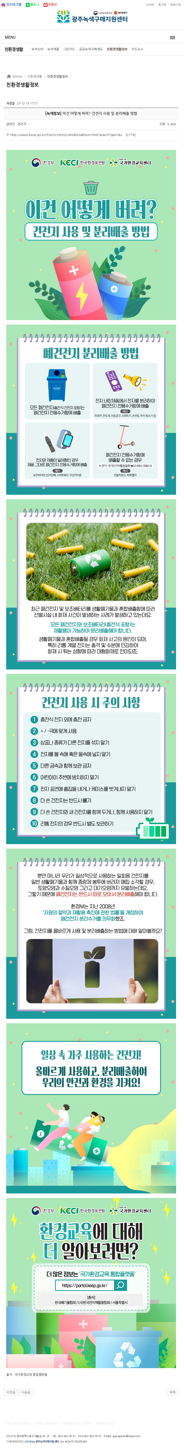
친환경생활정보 (117, 49)
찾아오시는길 (104, 1423)
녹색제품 (53, 49)
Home (17, 76)
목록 (173, 1392)
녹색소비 (37, 49)
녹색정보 (53, 113)
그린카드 (69, 49)
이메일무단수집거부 (76, 1423)
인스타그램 (13, 4)
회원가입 (175, 4)
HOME (150, 4)
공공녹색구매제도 (91, 49)
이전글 (10, 1392)
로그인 (162, 4)
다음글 (25, 1392)
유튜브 (52, 4)
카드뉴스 (137, 49)
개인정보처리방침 (18, 1423)
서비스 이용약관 (46, 1423)
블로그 (34, 4)
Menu (10, 37)
